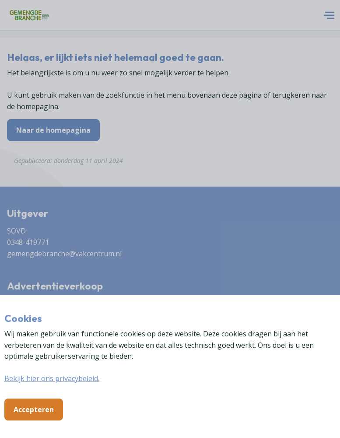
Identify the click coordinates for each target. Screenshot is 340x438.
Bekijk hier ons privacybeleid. (51, 378)
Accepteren (34, 409)
